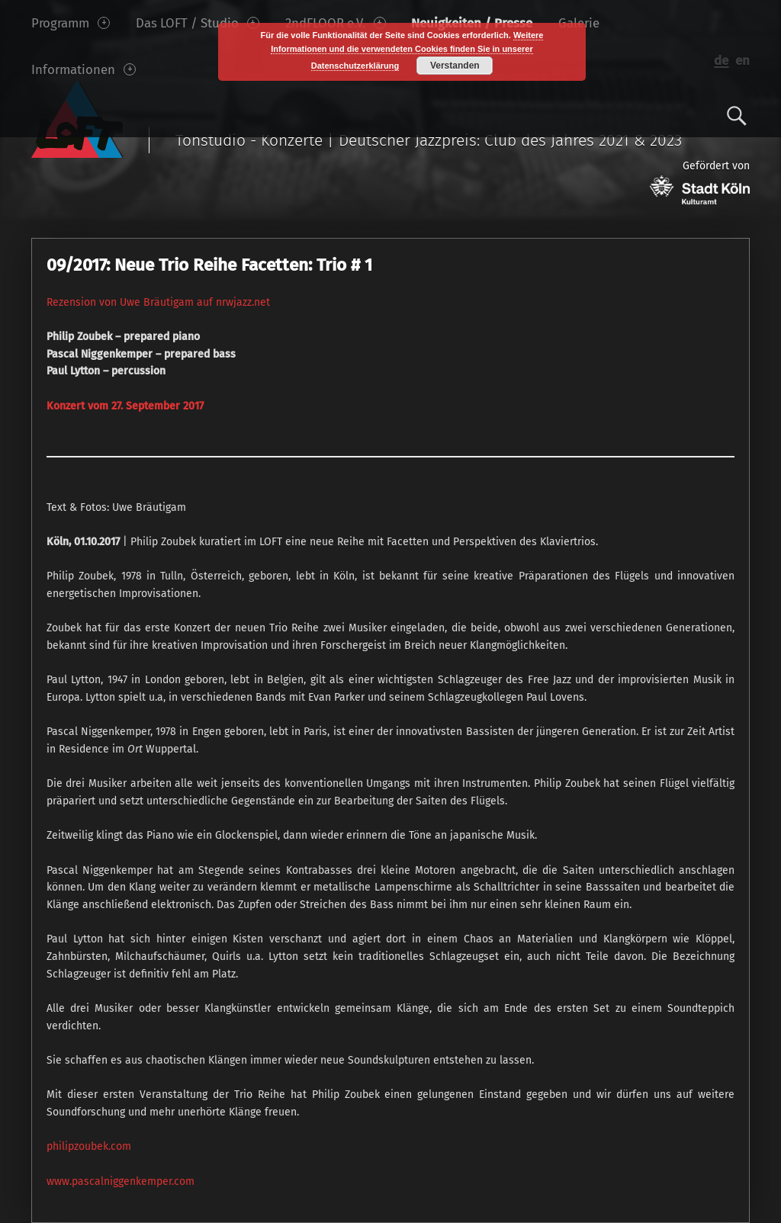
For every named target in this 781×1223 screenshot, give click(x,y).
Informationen (83, 69)
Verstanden (455, 65)
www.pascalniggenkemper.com (120, 1181)
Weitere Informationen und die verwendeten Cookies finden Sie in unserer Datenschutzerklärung (407, 50)
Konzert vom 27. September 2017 (125, 406)
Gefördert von (700, 181)
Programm (70, 22)
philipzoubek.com (89, 1146)
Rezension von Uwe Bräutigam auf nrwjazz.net (158, 302)
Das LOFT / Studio (197, 22)
